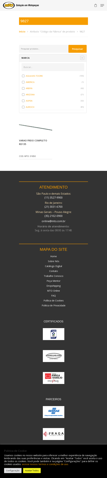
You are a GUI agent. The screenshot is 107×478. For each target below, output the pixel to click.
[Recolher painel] (82, 58)
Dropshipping (53, 285)
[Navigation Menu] (102, 5)
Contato (53, 271)
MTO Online (53, 290)
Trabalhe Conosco (53, 275)
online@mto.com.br (53, 221)
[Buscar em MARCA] (52, 67)
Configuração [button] (13, 470)
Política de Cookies (53, 300)
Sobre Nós (53, 261)
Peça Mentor (53, 280)
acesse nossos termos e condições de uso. (45, 464)
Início (22, 31)
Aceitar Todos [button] (32, 470)
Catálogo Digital (53, 266)
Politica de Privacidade (53, 305)
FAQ (53, 295)
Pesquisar (77, 48)
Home (53, 256)
